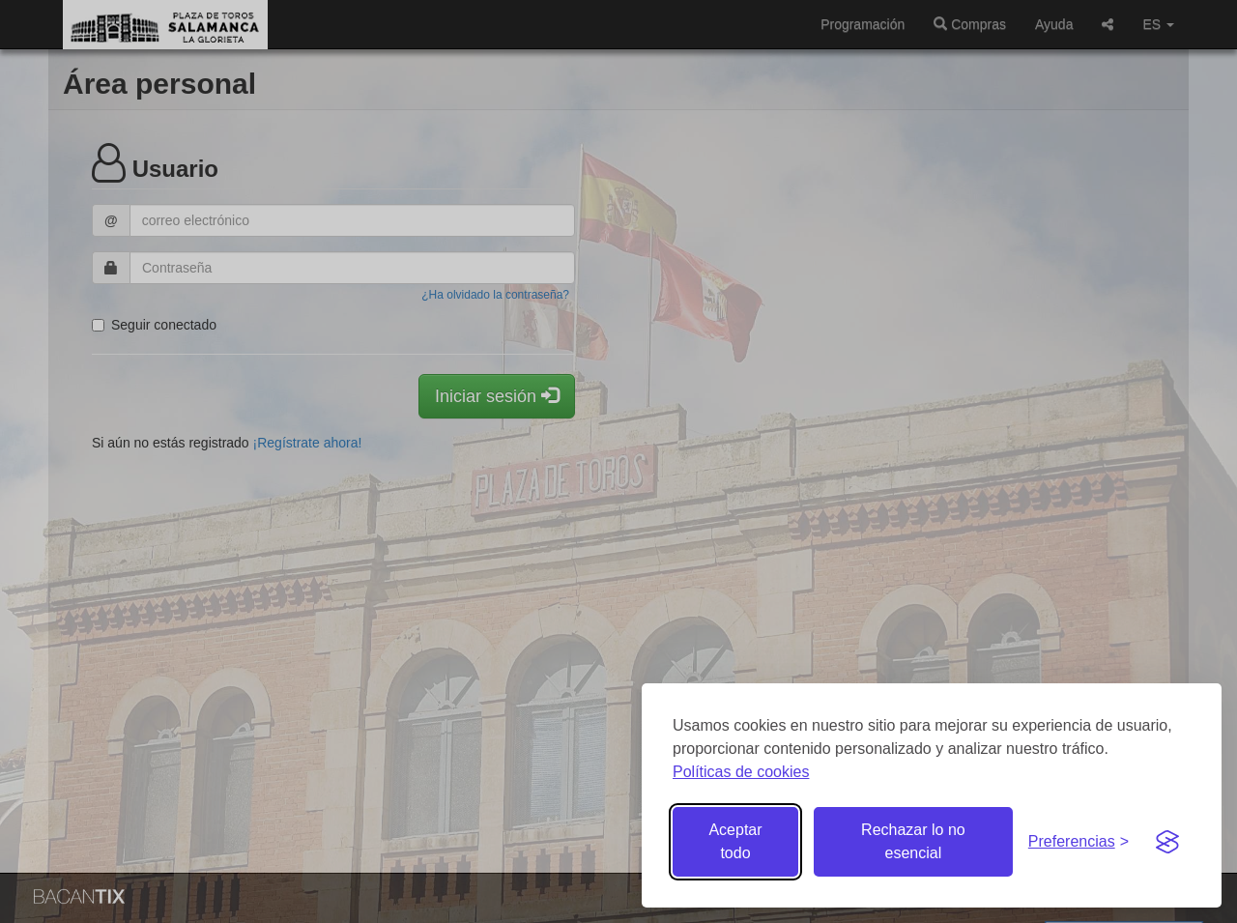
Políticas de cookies (741, 772)
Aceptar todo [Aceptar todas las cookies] (735, 841)
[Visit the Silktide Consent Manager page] (1167, 842)
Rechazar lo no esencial (913, 841)
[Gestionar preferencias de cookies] (1078, 842)
